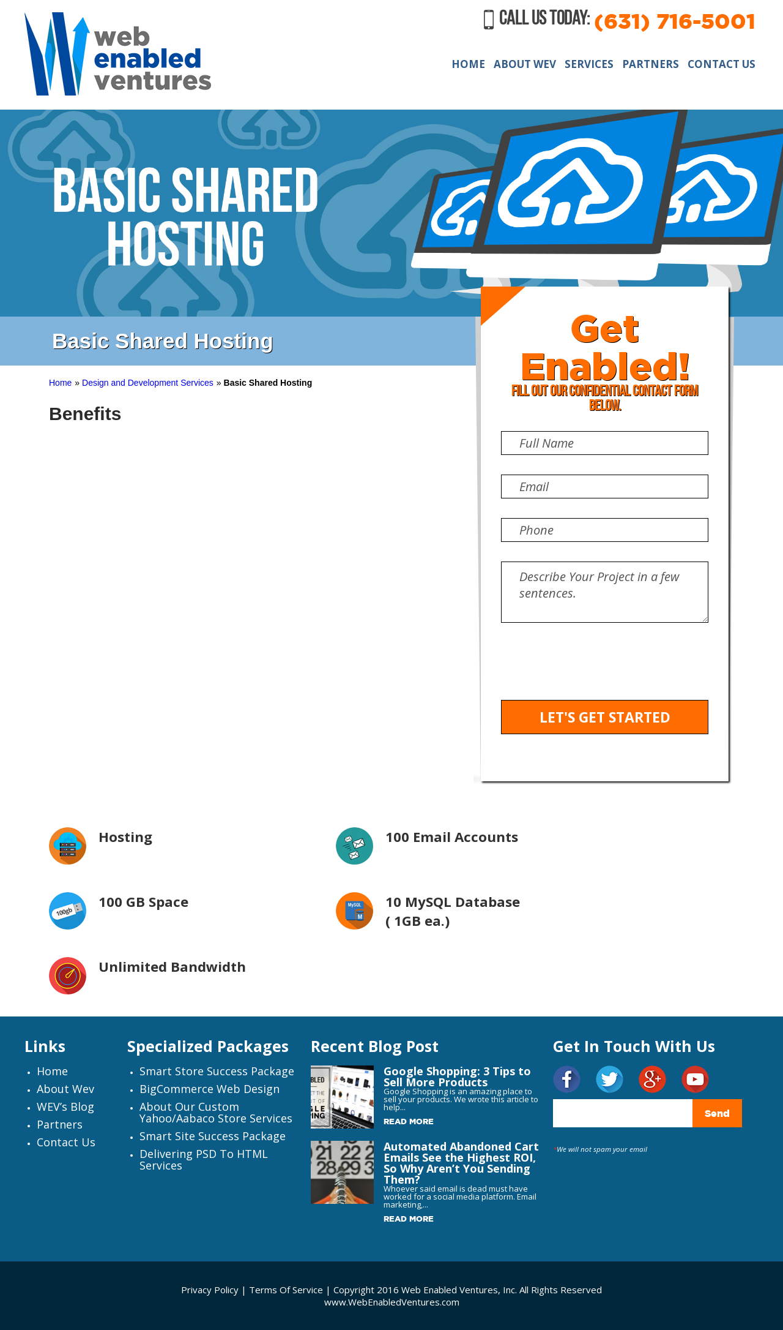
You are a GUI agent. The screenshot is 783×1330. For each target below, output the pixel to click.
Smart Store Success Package (216, 1071)
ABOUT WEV (525, 64)
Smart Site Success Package (212, 1136)
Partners (60, 1124)
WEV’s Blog (65, 1106)
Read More (409, 1121)
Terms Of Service (287, 1289)
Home (60, 383)
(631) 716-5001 (674, 21)
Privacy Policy (210, 1289)
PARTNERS (650, 64)
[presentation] (594, 670)
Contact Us (66, 1142)
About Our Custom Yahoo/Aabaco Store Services (215, 1112)
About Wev (65, 1088)
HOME (468, 64)
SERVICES (589, 64)
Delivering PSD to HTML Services (203, 1159)
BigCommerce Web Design (209, 1088)
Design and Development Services (147, 383)
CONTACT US (721, 64)
